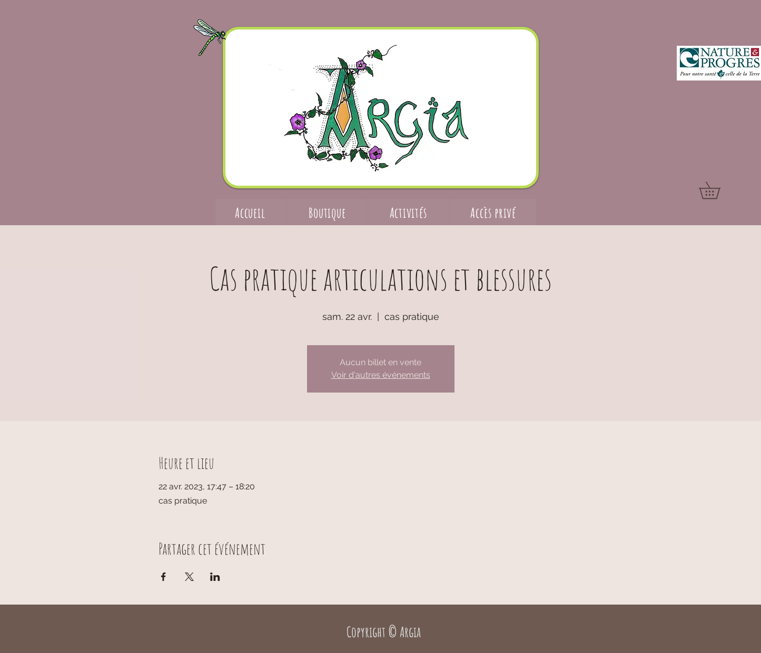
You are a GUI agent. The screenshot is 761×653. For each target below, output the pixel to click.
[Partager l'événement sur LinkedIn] (215, 576)
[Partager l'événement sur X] (189, 576)
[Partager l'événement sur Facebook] (164, 576)
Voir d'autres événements (380, 375)
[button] (718, 190)
